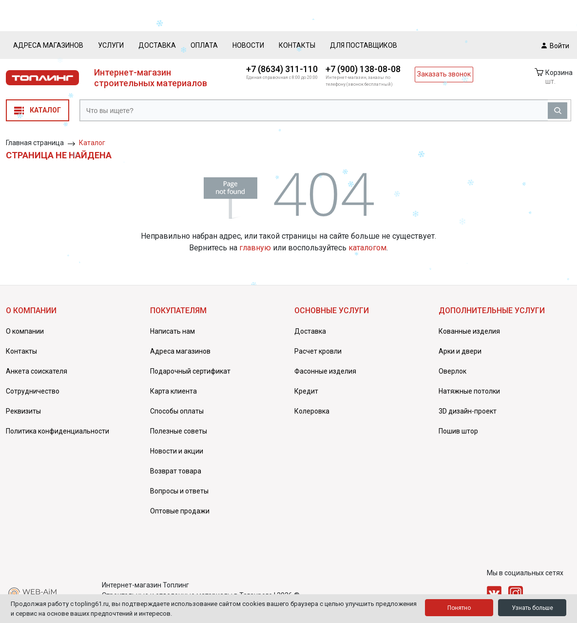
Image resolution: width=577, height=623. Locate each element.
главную (255, 247)
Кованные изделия (469, 331)
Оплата (204, 45)
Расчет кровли (318, 351)
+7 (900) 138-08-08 (363, 69)
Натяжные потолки (469, 391)
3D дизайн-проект (468, 411)
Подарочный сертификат (190, 371)
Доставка (157, 45)
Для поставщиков (363, 45)
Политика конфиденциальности (57, 431)
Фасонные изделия (325, 371)
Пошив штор (458, 431)
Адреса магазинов (48, 45)
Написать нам (172, 331)
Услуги (111, 45)
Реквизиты (23, 411)
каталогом (367, 247)
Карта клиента (173, 391)
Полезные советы (178, 431)
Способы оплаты (177, 411)
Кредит (306, 391)
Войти (555, 45)
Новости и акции (176, 451)
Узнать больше (532, 607)
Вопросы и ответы (179, 491)
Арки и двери (460, 351)
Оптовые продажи (180, 511)
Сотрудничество (32, 391)
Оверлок (452, 371)
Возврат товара (175, 471)
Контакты (297, 45)
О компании (25, 331)
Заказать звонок (444, 74)
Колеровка (311, 411)
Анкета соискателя (36, 371)
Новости (248, 45)
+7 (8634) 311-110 (282, 69)
